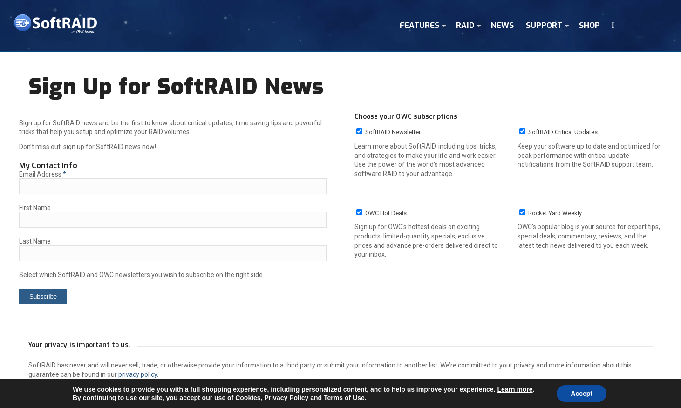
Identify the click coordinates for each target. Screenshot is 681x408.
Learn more (514, 389)
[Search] (613, 25)
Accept (581, 393)
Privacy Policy (286, 397)
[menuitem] (422, 25)
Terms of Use (344, 397)
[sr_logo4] (55, 26)
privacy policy (137, 374)
